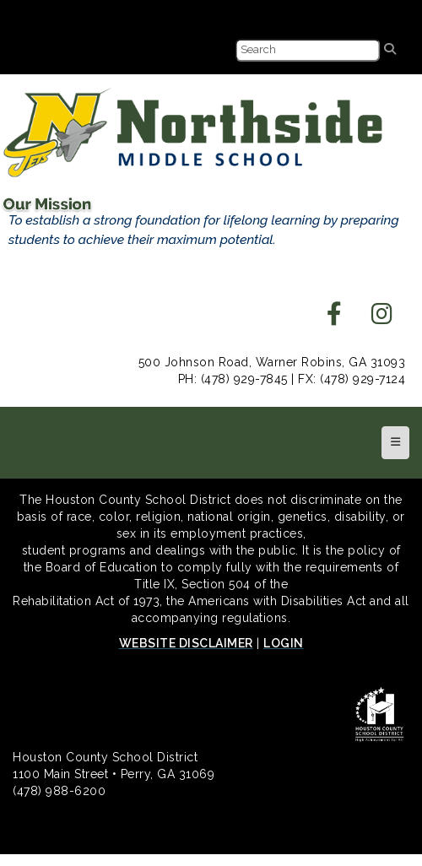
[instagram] (382, 318)
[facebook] (334, 318)
